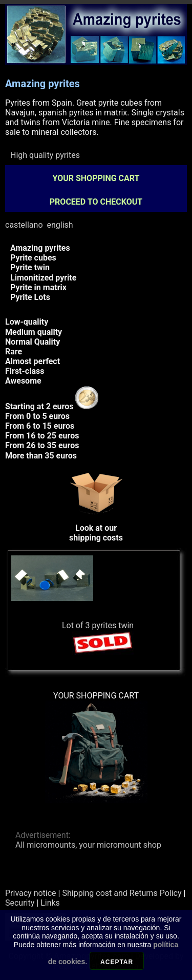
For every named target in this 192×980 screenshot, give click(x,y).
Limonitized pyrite (43, 278)
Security (19, 903)
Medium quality (33, 332)
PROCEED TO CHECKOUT (96, 202)
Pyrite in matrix (38, 287)
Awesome (23, 381)
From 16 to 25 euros (42, 436)
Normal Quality (32, 342)
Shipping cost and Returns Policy (121, 893)
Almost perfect (32, 361)
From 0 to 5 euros (37, 416)
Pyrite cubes (33, 258)
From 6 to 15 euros (39, 426)
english (60, 225)
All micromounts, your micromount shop (88, 845)
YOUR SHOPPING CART (95, 178)
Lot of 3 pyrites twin (98, 625)
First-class (24, 371)
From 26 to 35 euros (42, 445)
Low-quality (26, 322)
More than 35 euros (41, 456)
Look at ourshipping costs (96, 528)
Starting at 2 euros (51, 406)
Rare (13, 351)
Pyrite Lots (30, 297)
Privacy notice (30, 893)
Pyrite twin (30, 267)
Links (50, 903)
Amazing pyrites (40, 248)
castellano (24, 225)
